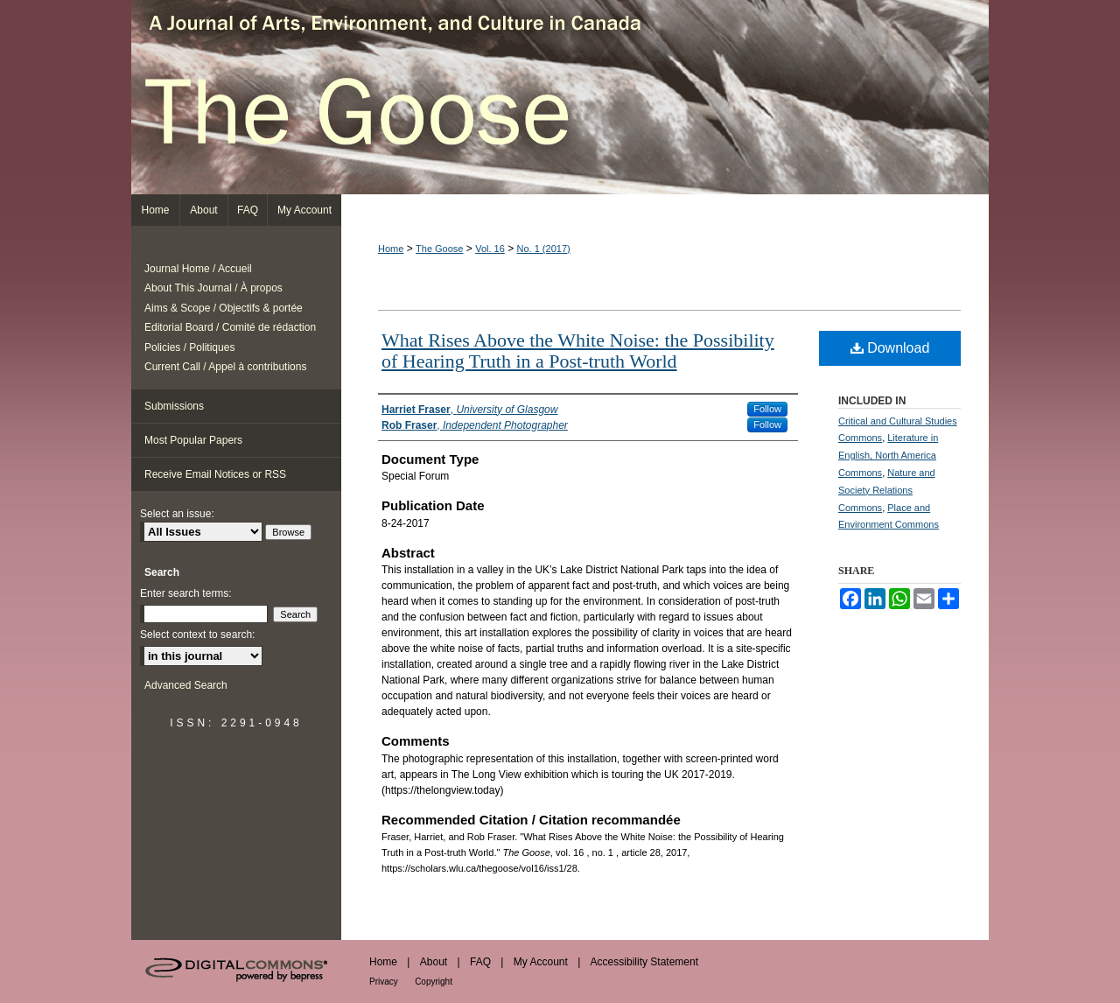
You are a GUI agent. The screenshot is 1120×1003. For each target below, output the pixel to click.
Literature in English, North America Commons (888, 455)
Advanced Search (186, 685)
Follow (767, 408)
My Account (541, 962)
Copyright (433, 981)
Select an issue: (177, 514)
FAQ (480, 962)
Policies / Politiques (189, 347)
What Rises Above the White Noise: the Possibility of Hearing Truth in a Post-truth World (578, 350)
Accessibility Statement (644, 962)
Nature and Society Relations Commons (886, 490)
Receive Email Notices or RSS (215, 474)
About (433, 962)
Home (390, 248)
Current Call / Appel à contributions (225, 367)
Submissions (174, 406)
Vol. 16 (490, 248)
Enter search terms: (186, 593)
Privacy (383, 981)
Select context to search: (197, 634)
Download (890, 347)
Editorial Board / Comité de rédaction (230, 327)
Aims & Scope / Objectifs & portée (223, 308)
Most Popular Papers (193, 440)
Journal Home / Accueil (198, 269)
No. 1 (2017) (543, 248)
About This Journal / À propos (213, 288)
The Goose (560, 97)
